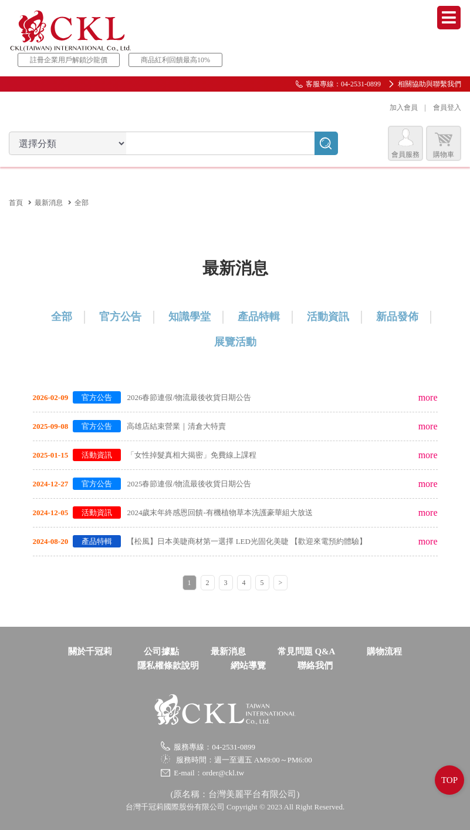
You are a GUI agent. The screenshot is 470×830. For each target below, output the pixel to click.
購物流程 (384, 651)
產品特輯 (259, 316)
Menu (449, 17)
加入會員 (404, 107)
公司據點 (161, 651)
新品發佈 (397, 316)
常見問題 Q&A (307, 651)
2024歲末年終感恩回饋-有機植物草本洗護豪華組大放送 (219, 512)
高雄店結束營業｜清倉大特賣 (176, 426)
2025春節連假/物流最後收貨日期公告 (189, 483)
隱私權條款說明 (168, 665)
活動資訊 (328, 316)
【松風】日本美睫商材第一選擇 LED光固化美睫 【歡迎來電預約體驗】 (247, 541)
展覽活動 (235, 342)
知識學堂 (189, 316)
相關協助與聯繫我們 (429, 84)
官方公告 (120, 316)
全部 (61, 316)
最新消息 (49, 203)
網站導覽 (248, 665)
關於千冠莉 (90, 651)
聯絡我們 (315, 665)
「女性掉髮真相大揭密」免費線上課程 (191, 455)
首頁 (16, 203)
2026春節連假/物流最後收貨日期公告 (189, 397)
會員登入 (447, 107)
